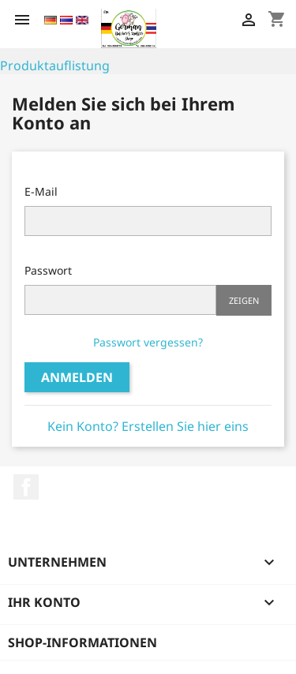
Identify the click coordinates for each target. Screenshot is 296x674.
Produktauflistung (55, 65)
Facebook (26, 487)
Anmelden (77, 377)
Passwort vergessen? (148, 342)
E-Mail (41, 191)
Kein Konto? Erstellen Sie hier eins (148, 426)
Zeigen (244, 300)
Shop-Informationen (82, 642)
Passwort (48, 270)
